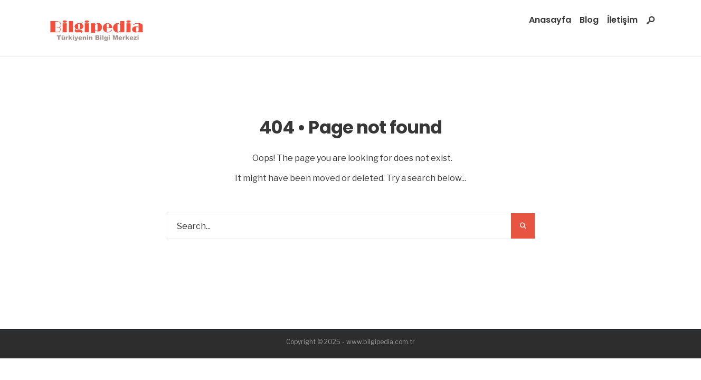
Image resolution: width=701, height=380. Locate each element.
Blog (589, 20)
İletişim (622, 20)
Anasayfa (550, 20)
